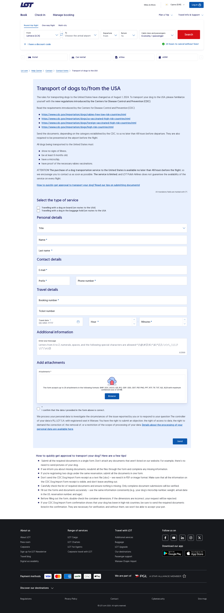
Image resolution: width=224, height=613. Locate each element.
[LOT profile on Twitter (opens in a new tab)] (199, 538)
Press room (25, 542)
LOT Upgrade (121, 547)
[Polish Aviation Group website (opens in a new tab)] (141, 576)
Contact (114, 599)
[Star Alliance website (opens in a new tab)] (167, 576)
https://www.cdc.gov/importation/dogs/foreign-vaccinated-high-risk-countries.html (89, 122)
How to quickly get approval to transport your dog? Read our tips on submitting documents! (88, 185)
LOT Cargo (73, 537)
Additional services (124, 537)
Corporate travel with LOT (80, 551)
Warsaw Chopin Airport (126, 561)
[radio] (31, 25)
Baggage (119, 542)
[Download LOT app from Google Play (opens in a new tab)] (172, 553)
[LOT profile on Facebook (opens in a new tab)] (165, 538)
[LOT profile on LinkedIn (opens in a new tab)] (182, 538)
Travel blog (25, 556)
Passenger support (123, 556)
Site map (202, 599)
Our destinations (123, 551)
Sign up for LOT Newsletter (33, 551)
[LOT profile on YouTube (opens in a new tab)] (174, 538)
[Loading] (175, 4)
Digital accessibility (29, 561)
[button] (42, 34)
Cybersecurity (158, 599)
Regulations (25, 599)
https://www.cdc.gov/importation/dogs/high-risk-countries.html (77, 127)
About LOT (25, 537)
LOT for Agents (75, 547)
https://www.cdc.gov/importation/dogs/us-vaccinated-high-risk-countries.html (86, 118)
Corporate (25, 547)
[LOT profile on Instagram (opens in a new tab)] (191, 538)
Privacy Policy (71, 599)
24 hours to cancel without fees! (182, 44)
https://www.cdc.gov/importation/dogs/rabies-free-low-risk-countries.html (84, 114)
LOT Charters (74, 542)
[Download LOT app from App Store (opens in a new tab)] (195, 553)
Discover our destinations (36, 588)
